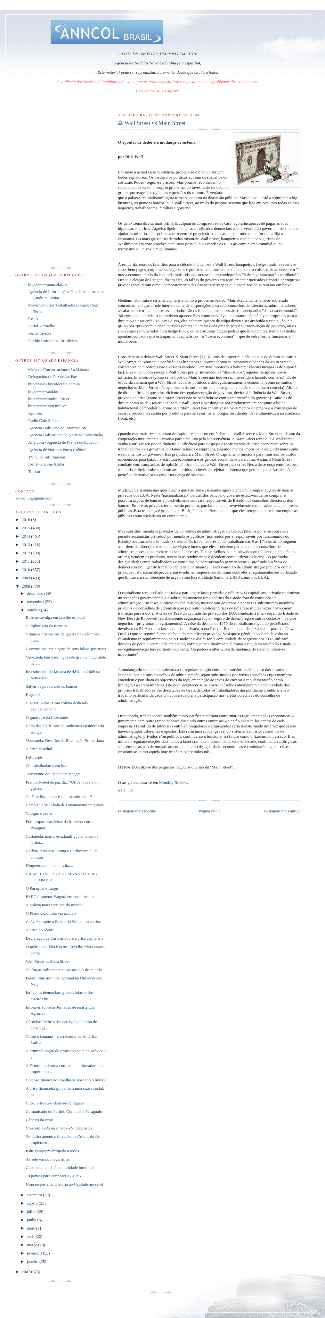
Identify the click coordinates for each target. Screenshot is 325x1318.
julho (32, 1211)
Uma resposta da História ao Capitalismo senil (64, 1184)
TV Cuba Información (46, 457)
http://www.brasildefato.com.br (54, 384)
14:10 (128, 790)
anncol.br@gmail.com (34, 498)
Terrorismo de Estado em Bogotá (53, 773)
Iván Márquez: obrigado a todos (52, 1150)
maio (31, 1228)
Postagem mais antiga (282, 811)
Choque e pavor (39, 813)
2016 (26, 519)
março (32, 1244)
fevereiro (35, 1253)
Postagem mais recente (137, 811)
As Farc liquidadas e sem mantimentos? (59, 796)
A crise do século (40, 930)
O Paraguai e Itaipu (42, 888)
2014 (26, 536)
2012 (26, 552)
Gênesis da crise (39, 1119)
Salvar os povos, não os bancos (51, 686)
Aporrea (35, 413)
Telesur (34, 471)
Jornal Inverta (39, 333)
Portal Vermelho (41, 325)
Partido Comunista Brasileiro (52, 340)
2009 (26, 577)
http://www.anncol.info (47, 284)
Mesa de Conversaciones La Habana (58, 369)
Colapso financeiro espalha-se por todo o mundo (66, 1080)
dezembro (36, 593)
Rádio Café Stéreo (43, 420)
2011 (26, 561)
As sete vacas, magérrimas (48, 1159)
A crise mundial (39, 748)
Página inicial (210, 811)
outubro (34, 610)
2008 (26, 586)
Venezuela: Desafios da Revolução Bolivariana (65, 740)
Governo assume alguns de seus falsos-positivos (66, 648)
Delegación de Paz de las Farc (53, 376)
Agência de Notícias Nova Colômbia (58, 449)
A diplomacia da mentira (46, 625)
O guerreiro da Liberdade (47, 717)
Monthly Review (173, 782)
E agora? (33, 694)
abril (31, 1236)
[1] (202, 356)
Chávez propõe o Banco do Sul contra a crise (63, 921)
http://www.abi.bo (43, 391)
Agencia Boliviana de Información (57, 427)
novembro (36, 601)
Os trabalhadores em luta (46, 765)
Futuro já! (34, 757)
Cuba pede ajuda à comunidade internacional (63, 1167)
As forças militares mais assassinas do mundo (64, 969)
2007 (26, 1271)
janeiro (33, 1261)
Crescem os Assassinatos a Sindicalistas (59, 1128)
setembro (35, 1194)
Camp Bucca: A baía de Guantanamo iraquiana (64, 804)
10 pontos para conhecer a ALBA (53, 1175)
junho (32, 1219)
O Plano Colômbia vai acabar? (51, 913)
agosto (33, 1203)
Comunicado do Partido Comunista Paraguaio (64, 1111)
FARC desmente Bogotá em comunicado (59, 896)
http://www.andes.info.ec (49, 398)
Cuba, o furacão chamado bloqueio (55, 1103)
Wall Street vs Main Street (154, 123)
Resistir (34, 318)
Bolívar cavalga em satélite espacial (55, 617)
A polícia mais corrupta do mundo (54, 904)
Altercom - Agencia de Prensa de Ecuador (63, 442)
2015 (26, 527)
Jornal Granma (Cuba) (46, 464)
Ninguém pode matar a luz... (49, 865)
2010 (26, 569)
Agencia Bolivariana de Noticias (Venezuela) (65, 434)
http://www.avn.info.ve (47, 405)
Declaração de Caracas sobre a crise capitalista (64, 938)
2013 (26, 544)
